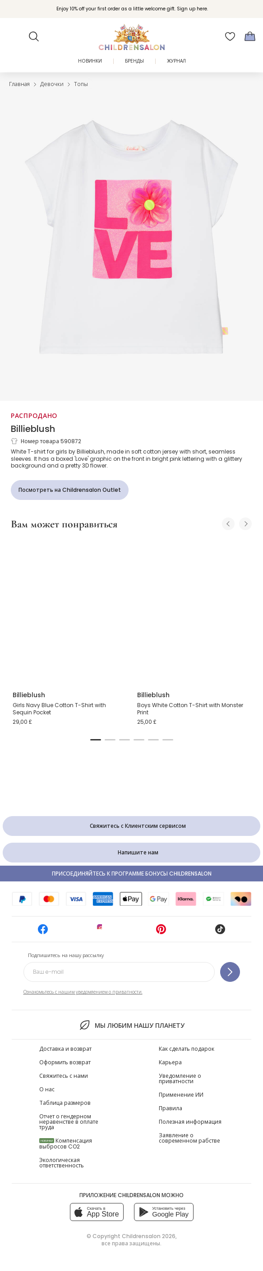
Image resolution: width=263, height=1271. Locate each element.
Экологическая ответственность (61, 1162)
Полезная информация (190, 1122)
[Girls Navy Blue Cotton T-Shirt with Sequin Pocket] (69, 611)
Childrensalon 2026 (148, 1236)
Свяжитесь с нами (63, 1076)
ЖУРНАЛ (176, 61)
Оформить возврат (65, 1062)
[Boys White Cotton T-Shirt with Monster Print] (194, 611)
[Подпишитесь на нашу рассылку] (230, 972)
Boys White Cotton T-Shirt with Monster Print (190, 709)
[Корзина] (250, 36)
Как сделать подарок (186, 1049)
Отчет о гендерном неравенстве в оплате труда (68, 1121)
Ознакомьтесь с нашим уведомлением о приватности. (83, 992)
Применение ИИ (181, 1095)
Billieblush (33, 428)
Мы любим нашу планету (131, 1025)
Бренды (134, 61)
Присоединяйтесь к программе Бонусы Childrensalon (132, 873)
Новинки (90, 61)
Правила (170, 1108)
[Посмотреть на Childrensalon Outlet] (70, 490)
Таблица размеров (65, 1103)
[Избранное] (230, 36)
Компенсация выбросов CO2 (65, 1143)
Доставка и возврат (65, 1049)
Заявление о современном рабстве (189, 1137)
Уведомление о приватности (180, 1078)
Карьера (170, 1062)
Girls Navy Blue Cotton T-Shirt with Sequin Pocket (59, 709)
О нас (47, 1089)
